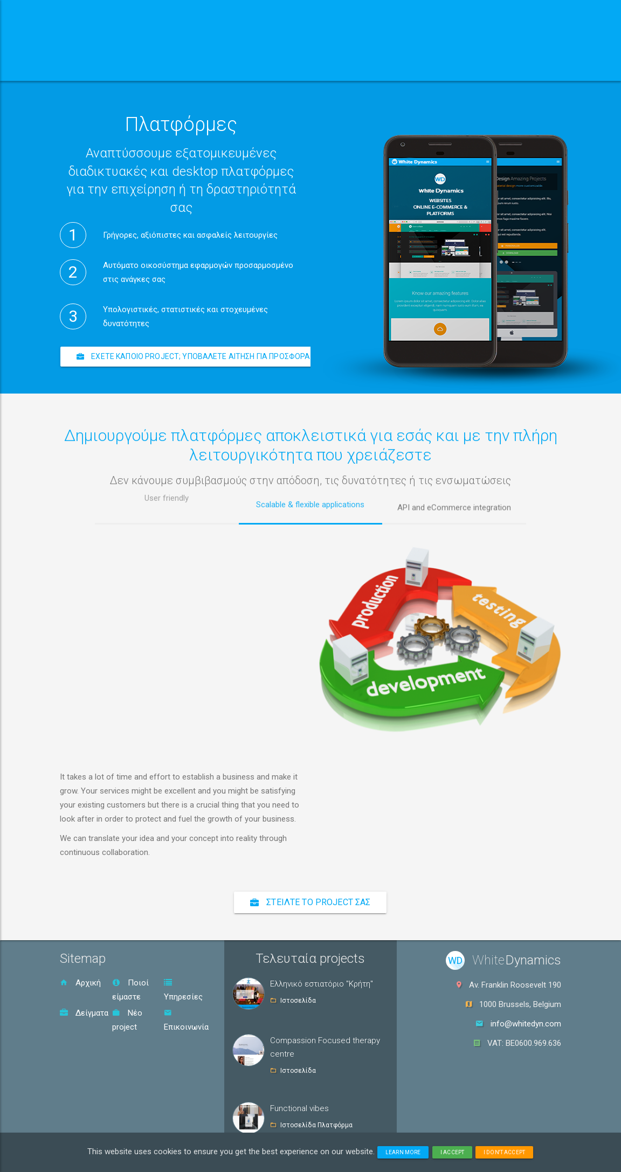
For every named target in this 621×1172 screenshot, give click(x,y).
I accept (452, 1152)
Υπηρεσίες (183, 990)
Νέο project (127, 1020)
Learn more (402, 1152)
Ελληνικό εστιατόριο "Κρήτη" (321, 984)
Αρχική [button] (94, 67)
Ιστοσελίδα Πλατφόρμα (316, 1125)
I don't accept (504, 1152)
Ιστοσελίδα (298, 1000)
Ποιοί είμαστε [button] (172, 67)
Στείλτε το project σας (310, 902)
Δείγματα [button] (344, 67)
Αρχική (80, 983)
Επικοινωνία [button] (424, 67)
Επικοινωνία (186, 1020)
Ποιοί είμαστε (130, 990)
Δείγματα (84, 1013)
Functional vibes (299, 1108)
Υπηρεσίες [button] (262, 67)
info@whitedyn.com (526, 1024)
